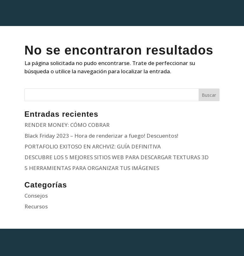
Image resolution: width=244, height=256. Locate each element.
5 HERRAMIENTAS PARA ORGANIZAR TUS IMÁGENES (91, 168)
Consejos (36, 195)
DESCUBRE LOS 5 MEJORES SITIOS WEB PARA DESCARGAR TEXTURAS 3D (116, 157)
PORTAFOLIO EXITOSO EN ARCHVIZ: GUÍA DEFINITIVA (92, 146)
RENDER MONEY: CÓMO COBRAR (67, 124)
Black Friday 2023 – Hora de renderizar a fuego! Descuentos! (101, 135)
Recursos (36, 206)
